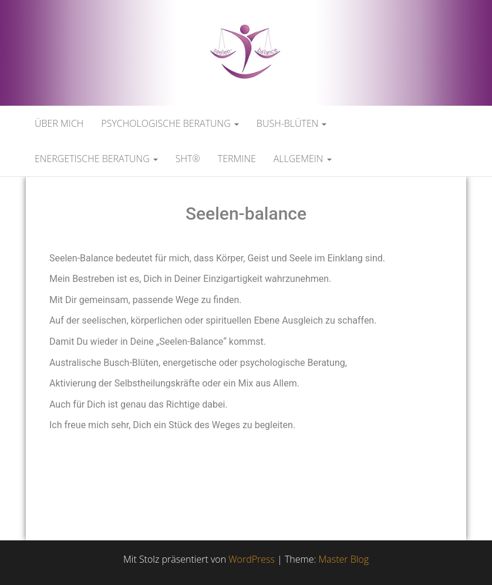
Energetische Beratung (96, 158)
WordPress (251, 559)
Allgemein (303, 158)
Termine (237, 158)
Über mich (59, 123)
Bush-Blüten (292, 123)
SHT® (188, 158)
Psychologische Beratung (170, 123)
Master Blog (343, 559)
